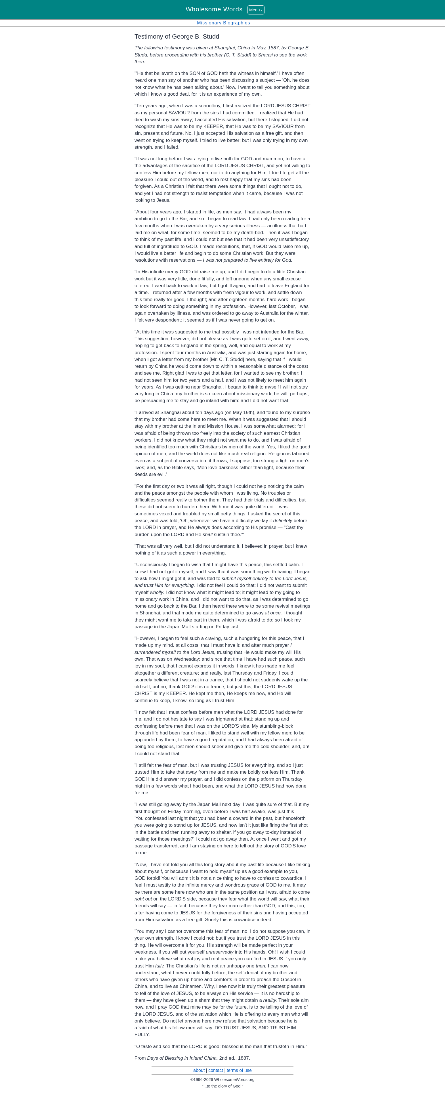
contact (215, 1070)
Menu (256, 9)
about (199, 1070)
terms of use (239, 1070)
